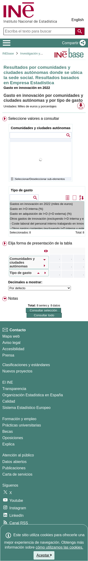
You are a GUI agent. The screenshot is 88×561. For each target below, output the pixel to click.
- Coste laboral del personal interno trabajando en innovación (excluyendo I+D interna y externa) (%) (47, 223)
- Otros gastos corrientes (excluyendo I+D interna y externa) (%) (47, 228)
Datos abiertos (14, 462)
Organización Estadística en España (32, 395)
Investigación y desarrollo (37, 53)
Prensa (8, 355)
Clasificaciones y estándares (26, 365)
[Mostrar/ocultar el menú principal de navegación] (6, 43)
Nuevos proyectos (17, 371)
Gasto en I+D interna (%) (47, 208)
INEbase (8, 53)
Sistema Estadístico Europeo (26, 408)
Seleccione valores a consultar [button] (33, 118)
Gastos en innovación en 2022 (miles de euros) (47, 203)
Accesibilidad (13, 349)
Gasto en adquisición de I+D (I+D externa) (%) (47, 213)
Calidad (8, 401)
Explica (8, 444)
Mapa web (11, 336)
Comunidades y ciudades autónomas (40, 128)
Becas (7, 432)
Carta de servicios (17, 474)
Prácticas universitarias (21, 425)
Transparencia (14, 389)
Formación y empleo (19, 419)
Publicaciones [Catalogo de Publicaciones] (14, 468)
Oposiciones (12, 438)
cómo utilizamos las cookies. (59, 547)
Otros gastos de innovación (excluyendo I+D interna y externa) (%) (47, 218)
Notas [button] (13, 298)
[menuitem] (44, 177)
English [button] (78, 20)
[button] (73, 43)
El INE (7, 382)
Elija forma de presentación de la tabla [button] (40, 243)
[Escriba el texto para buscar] (40, 31)
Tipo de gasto (22, 190)
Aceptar (44, 555)
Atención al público (18, 455)
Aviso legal (11, 343)
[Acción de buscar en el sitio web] (79, 31)
